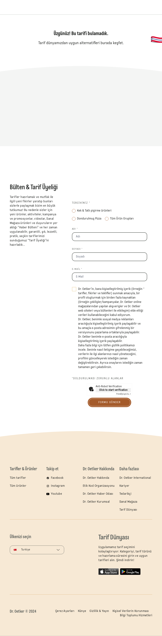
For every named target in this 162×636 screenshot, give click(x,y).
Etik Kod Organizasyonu (99, 486)
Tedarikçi (125, 494)
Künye (82, 611)
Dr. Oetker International (135, 478)
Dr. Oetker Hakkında (96, 478)
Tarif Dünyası (128, 509)
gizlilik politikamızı (123, 345)
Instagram (58, 486)
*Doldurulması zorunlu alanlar (98, 378)
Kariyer (124, 486)
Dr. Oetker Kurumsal (96, 501)
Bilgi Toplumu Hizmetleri (136, 615)
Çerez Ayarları (64, 611)
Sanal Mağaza (128, 501)
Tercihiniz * (81, 203)
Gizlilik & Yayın (99, 611)
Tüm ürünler (18, 486)
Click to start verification (113, 390)
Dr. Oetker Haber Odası (98, 494)
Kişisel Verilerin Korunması (131, 611)
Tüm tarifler (18, 478)
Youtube (56, 494)
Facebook (57, 478)
